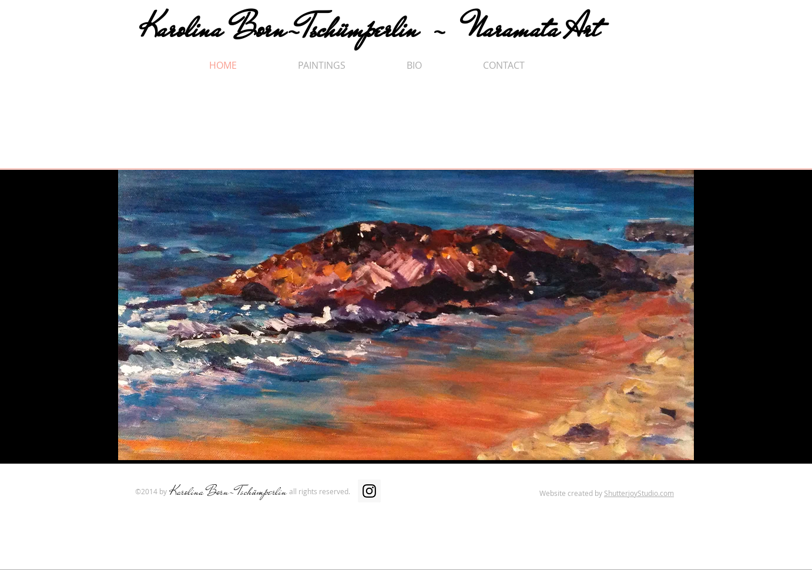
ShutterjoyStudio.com (639, 493)
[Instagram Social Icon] (369, 491)
